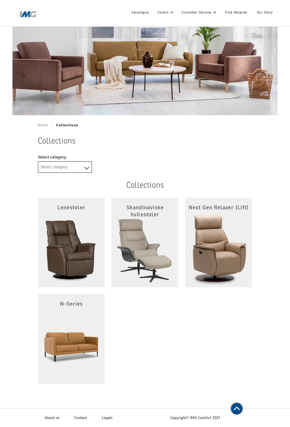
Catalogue (140, 12)
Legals (107, 417)
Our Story (265, 12)
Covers (165, 12)
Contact (80, 417)
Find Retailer (236, 12)
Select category (52, 157)
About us (52, 417)
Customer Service (199, 12)
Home (43, 125)
